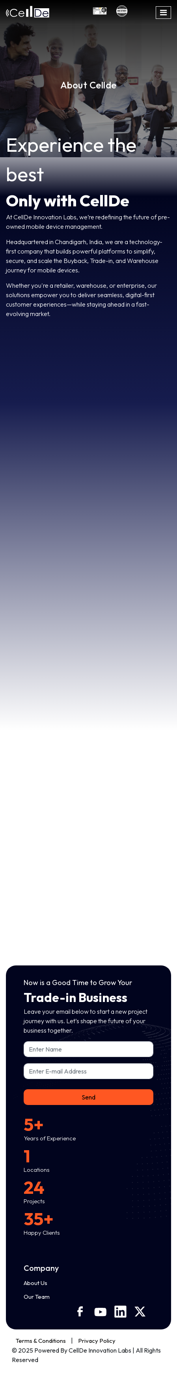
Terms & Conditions (41, 1340)
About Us (35, 1283)
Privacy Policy (97, 1340)
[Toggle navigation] (163, 12)
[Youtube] (104, 1311)
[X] (143, 1311)
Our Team (37, 1296)
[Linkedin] (124, 1311)
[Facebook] (84, 1311)
